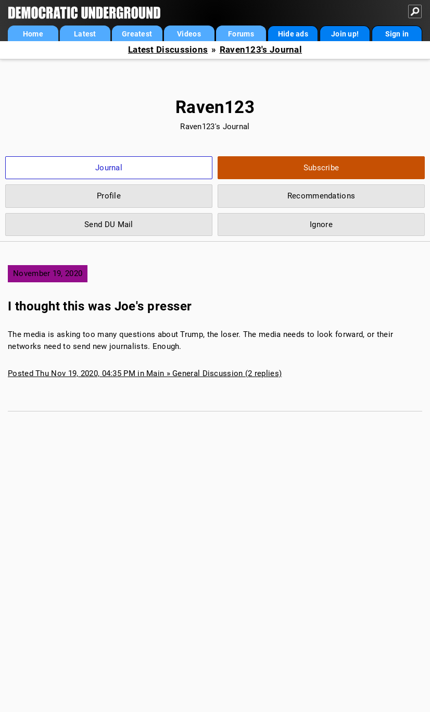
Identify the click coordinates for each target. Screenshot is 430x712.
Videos (189, 34)
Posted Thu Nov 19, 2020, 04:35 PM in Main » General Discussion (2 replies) (145, 373)
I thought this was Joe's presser (100, 306)
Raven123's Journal (261, 50)
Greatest (137, 34)
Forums (241, 34)
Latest (85, 34)
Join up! (345, 34)
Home (33, 34)
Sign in (397, 34)
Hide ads (293, 34)
